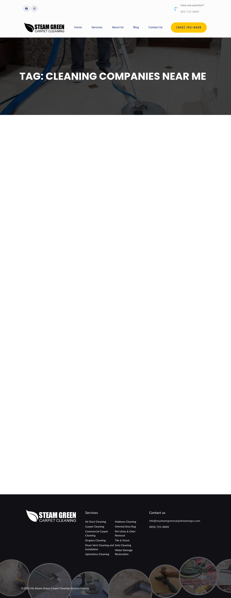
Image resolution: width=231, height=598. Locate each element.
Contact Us (155, 27)
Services (96, 27)
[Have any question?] (176, 9)
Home (78, 27)
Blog (136, 27)
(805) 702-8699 (159, 527)
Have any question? (192, 5)
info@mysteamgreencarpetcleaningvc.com (174, 521)
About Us (118, 27)
